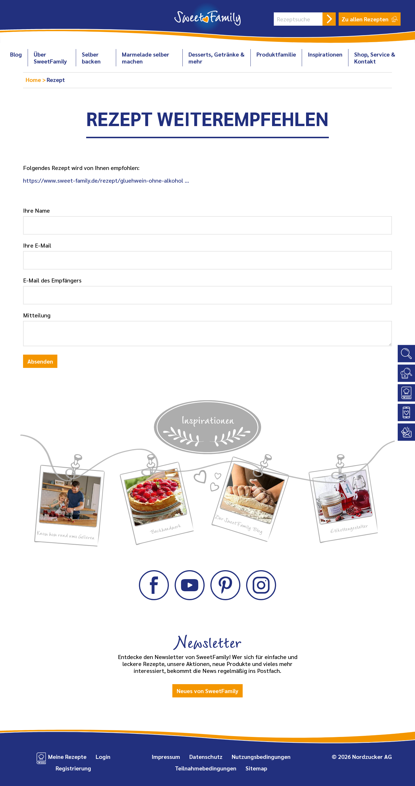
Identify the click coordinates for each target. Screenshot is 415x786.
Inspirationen (325, 54)
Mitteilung (36, 315)
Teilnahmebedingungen (205, 768)
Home (34, 79)
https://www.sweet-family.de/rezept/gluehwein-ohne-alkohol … (106, 180)
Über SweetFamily (50, 57)
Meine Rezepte (67, 756)
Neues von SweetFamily (207, 691)
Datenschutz (205, 756)
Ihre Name (36, 210)
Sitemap (256, 768)
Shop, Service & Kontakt (374, 57)
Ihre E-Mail (37, 245)
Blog (16, 54)
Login (103, 756)
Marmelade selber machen (145, 57)
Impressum (166, 756)
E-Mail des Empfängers (52, 280)
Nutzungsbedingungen (261, 756)
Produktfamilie (276, 54)
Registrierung (73, 768)
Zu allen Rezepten (370, 19)
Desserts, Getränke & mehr (216, 57)
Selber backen (91, 57)
